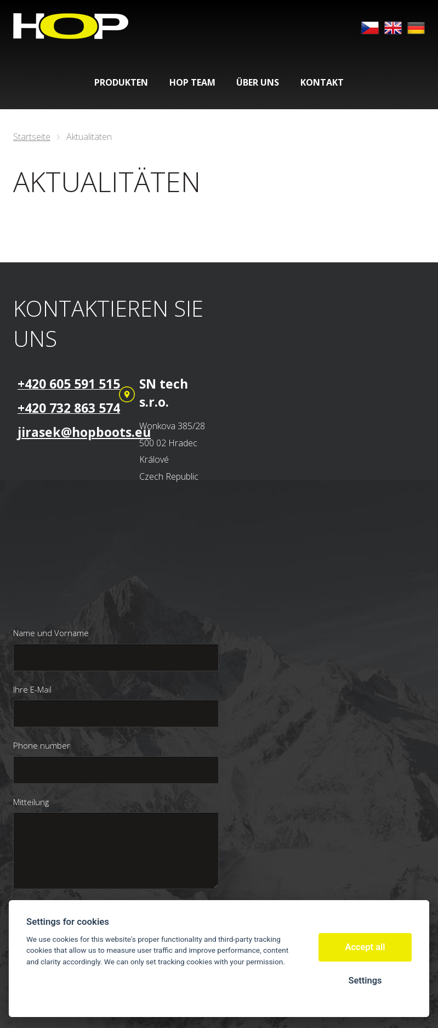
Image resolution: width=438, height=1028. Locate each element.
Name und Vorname (51, 632)
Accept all (365, 947)
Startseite (31, 137)
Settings (365, 980)
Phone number (41, 745)
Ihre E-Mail (32, 689)
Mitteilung (31, 801)
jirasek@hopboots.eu (84, 432)
